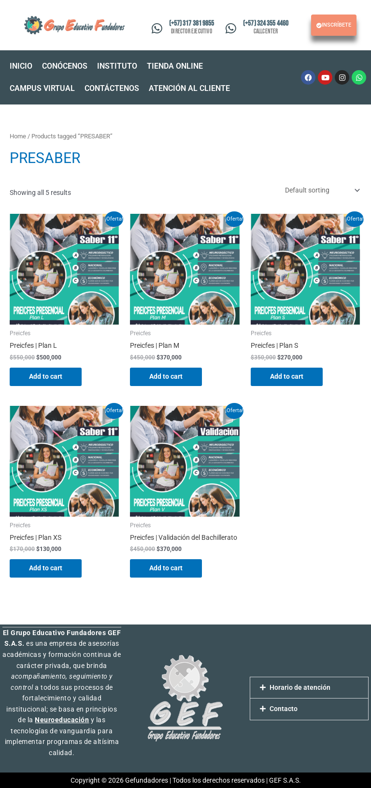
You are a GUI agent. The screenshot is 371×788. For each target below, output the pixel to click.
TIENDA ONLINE (175, 66)
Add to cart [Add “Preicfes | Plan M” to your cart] (166, 376)
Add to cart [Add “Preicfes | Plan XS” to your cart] (45, 568)
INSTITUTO (117, 66)
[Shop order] (321, 190)
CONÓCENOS (64, 66)
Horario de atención (300, 687)
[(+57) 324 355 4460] (231, 28)
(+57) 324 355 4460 (265, 23)
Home (18, 136)
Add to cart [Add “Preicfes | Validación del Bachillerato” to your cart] (166, 568)
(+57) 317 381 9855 (191, 23)
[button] (177, 66)
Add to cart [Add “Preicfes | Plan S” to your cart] (286, 376)
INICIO (21, 66)
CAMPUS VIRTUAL (42, 88)
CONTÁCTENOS (112, 88)
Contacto (284, 709)
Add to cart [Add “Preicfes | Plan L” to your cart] (45, 376)
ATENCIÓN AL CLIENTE (189, 88)
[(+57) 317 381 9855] (157, 28)
